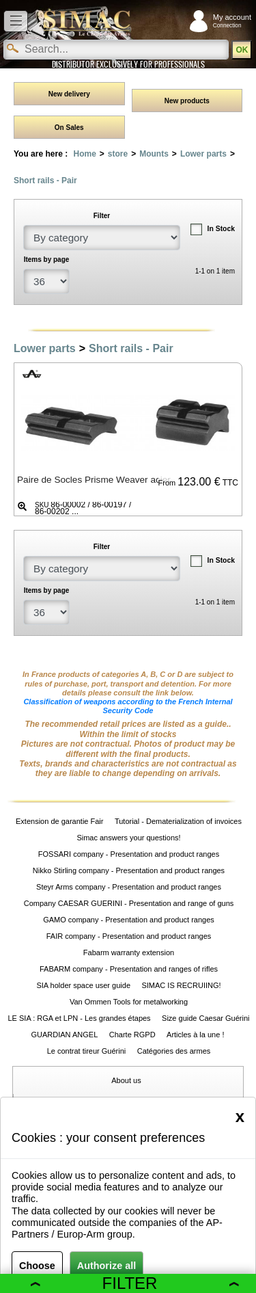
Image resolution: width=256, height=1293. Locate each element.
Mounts (154, 154)
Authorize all (106, 1265)
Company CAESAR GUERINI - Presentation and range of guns (129, 903)
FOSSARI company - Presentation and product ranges (128, 854)
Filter (135, 1283)
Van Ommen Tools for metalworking (129, 1002)
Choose (37, 1265)
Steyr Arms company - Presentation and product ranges (128, 887)
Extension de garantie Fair (59, 821)
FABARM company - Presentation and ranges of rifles (129, 969)
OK (242, 50)
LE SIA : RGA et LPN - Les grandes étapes (79, 1018)
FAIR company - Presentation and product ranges (129, 936)
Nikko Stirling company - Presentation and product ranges (129, 870)
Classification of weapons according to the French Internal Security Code (127, 706)
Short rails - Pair (45, 180)
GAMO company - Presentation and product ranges (128, 920)
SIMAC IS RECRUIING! (181, 985)
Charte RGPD (132, 1034)
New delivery (69, 94)
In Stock (221, 228)
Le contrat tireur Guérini (86, 1051)
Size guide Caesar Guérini (205, 1018)
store (118, 154)
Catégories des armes (174, 1051)
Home (84, 154)
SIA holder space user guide (83, 985)
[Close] (240, 1116)
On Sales (69, 127)
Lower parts (203, 154)
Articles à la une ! (196, 1034)
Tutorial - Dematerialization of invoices (178, 821)
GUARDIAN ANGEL (64, 1034)
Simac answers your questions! (128, 838)
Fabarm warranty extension (128, 952)
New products (187, 101)
